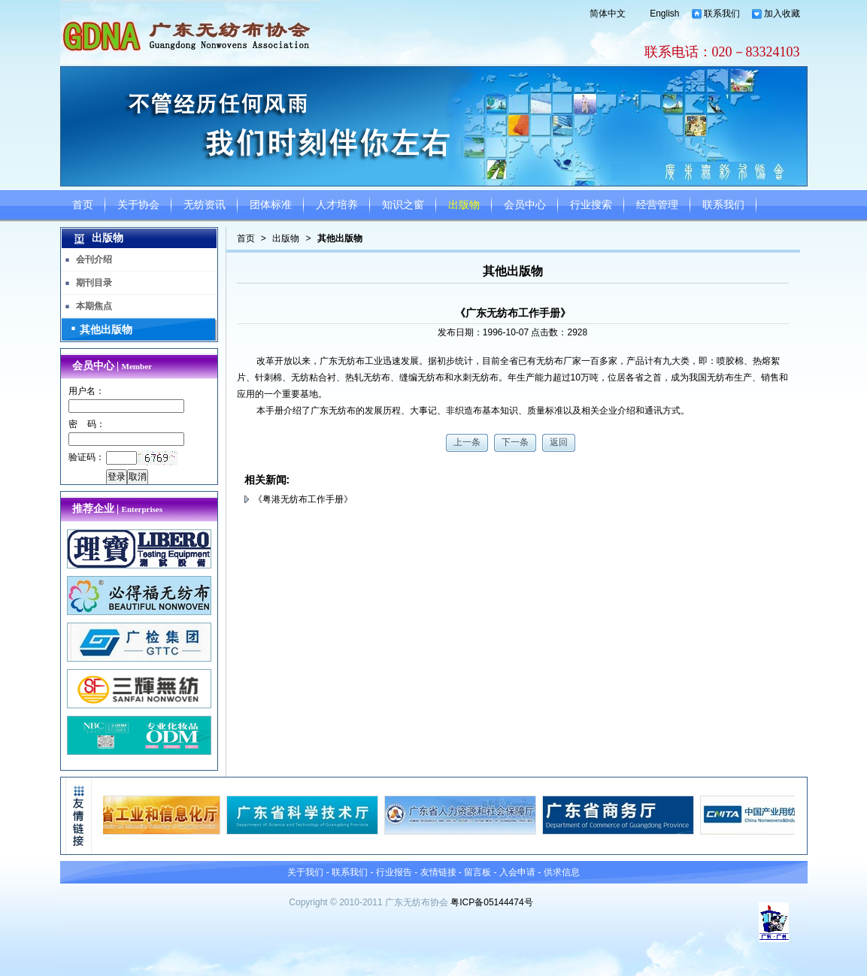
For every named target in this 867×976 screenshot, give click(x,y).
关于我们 (305, 872)
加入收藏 (782, 13)
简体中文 (608, 13)
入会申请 (517, 872)
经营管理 (657, 205)
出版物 (464, 205)
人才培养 (337, 205)
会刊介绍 (94, 259)
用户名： (86, 391)
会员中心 (525, 205)
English (664, 13)
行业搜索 (591, 205)
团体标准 (271, 205)
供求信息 (562, 872)
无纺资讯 (204, 205)
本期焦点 (94, 306)
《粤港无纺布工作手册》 (303, 499)
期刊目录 (94, 282)
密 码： (86, 424)
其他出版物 (339, 238)
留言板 (477, 872)
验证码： (86, 457)
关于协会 (138, 205)
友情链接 (438, 872)
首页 (82, 205)
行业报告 (394, 872)
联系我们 (722, 13)
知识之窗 (403, 205)
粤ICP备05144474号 (491, 902)
